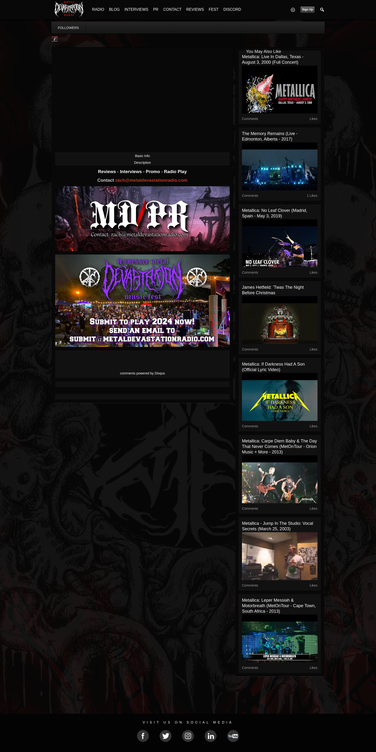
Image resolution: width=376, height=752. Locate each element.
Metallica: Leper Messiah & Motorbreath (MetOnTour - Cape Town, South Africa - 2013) (279, 606)
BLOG (114, 9)
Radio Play (175, 171)
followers (68, 28)
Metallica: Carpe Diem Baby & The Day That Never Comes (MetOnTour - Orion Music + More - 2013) (279, 446)
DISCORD (232, 9)
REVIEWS (195, 9)
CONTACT (172, 9)
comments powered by (142, 373)
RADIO (98, 9)
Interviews (131, 171)
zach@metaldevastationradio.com (151, 180)
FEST (214, 9)
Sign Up (307, 9)
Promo (153, 171)
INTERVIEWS (136, 9)
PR (155, 9)
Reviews (107, 171)
